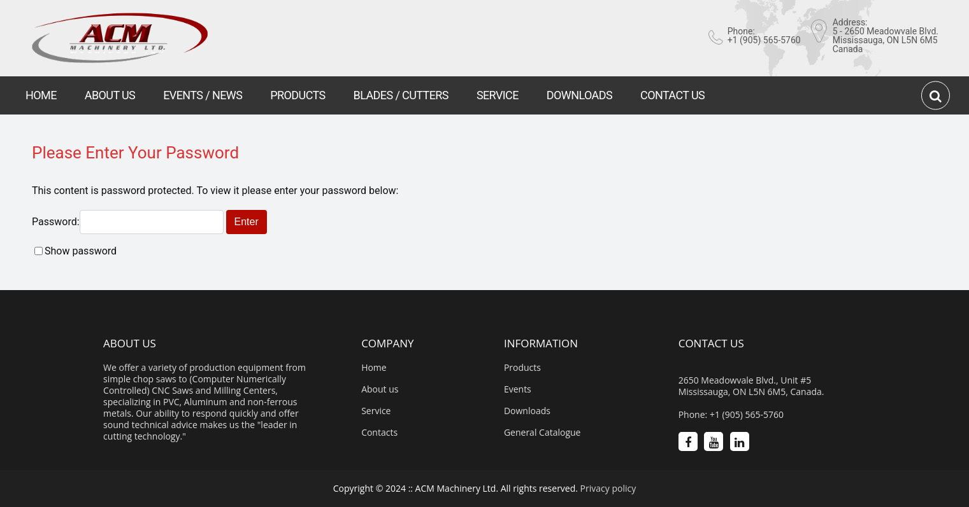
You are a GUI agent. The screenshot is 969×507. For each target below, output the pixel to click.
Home (374, 367)
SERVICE (498, 95)
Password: (128, 222)
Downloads (527, 411)
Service (376, 411)
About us (379, 389)
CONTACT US (672, 95)
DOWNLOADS (579, 95)
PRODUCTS (297, 95)
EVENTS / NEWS (202, 95)
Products (522, 367)
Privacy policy (608, 488)
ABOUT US (110, 95)
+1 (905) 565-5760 (764, 40)
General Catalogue (542, 432)
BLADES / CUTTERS (401, 95)
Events (517, 389)
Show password (81, 251)
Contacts (379, 432)
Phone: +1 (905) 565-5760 (731, 414)
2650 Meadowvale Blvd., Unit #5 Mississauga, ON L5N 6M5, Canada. (751, 386)
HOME (41, 95)
